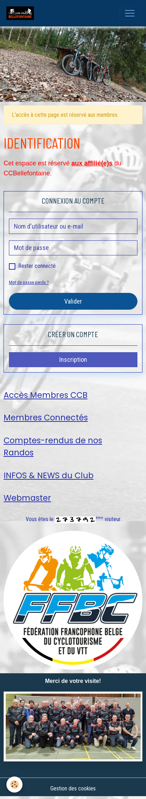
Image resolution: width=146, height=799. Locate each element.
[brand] (21, 13)
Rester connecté (37, 266)
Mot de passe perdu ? (29, 282)
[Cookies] (14, 784)
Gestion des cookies (73, 788)
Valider (73, 301)
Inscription (73, 359)
